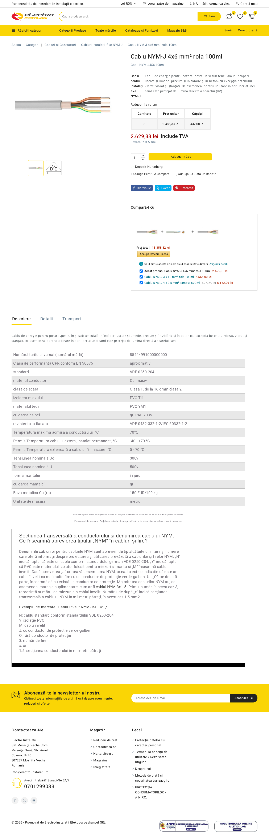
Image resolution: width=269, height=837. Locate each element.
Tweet (165, 188)
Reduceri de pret (105, 740)
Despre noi (143, 768)
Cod (134, 65)
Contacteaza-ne (28, 730)
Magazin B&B (177, 30)
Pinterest (186, 188)
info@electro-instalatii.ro (30, 772)
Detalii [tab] (46, 319)
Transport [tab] (71, 319)
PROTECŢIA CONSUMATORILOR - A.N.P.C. (150, 792)
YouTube (33, 800)
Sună (228, 30)
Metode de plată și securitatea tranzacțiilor (153, 778)
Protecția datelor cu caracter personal (150, 743)
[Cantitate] (136, 157)
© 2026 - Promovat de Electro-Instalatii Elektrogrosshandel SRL (59, 822)
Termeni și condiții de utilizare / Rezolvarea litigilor (151, 757)
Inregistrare (101, 767)
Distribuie (144, 188)
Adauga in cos (180, 157)
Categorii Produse (72, 30)
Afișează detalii (219, 264)
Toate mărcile (105, 30)
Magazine (100, 760)
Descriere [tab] (21, 319)
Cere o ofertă (247, 30)
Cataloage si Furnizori (141, 30)
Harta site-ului (103, 753)
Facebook (15, 800)
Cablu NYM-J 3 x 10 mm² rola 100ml (169, 277)
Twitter (24, 800)
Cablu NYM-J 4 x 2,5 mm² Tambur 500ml (172, 283)
